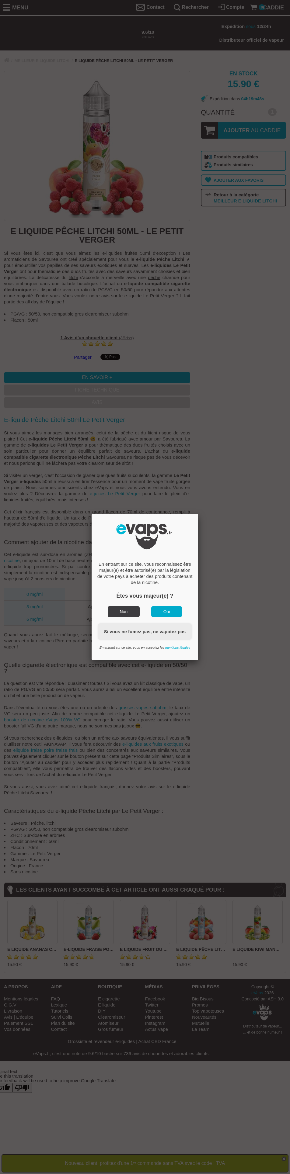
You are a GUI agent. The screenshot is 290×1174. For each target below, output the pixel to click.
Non (124, 611)
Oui (166, 611)
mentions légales (177, 647)
